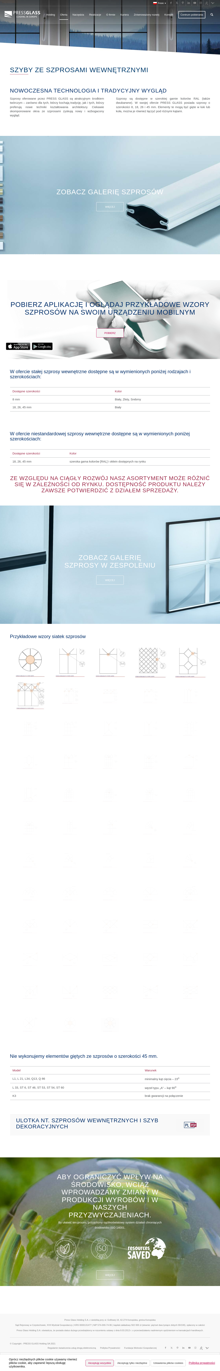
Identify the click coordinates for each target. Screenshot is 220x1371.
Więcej (110, 206)
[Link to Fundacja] (213, 3)
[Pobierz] (110, 332)
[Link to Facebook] (171, 3)
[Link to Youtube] (195, 3)
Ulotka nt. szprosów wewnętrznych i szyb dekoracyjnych (87, 1123)
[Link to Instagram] (201, 3)
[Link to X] (177, 3)
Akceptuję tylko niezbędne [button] (132, 1363)
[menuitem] (158, 3)
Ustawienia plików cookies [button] (168, 1363)
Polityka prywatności (202, 1362)
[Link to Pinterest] (183, 3)
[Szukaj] (212, 14)
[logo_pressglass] (23, 14)
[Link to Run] (207, 3)
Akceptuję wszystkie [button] (99, 1363)
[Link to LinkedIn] (189, 3)
